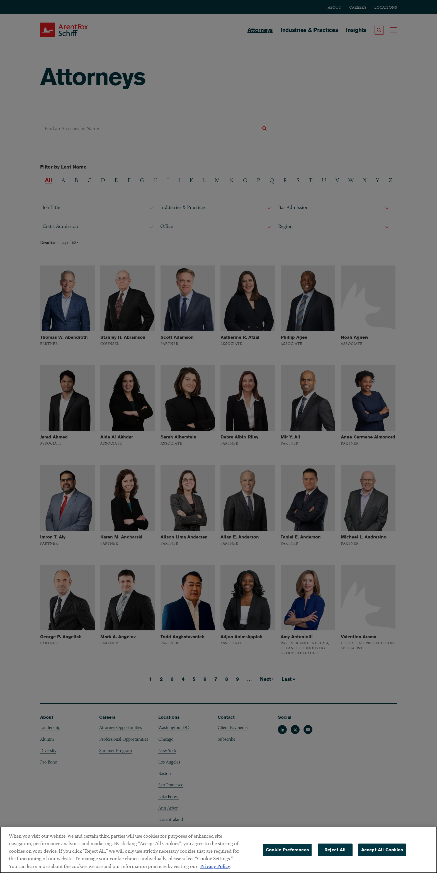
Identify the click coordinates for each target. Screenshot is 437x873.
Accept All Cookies (382, 854)
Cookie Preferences (287, 854)
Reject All (335, 854)
